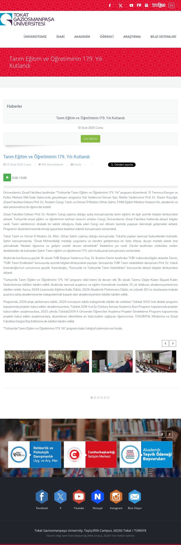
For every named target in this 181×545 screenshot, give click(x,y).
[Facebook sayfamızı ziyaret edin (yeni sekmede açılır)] (109, 5)
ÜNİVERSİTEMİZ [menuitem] (35, 36)
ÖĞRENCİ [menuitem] (107, 36)
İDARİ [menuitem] (60, 36)
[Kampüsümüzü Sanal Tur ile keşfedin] (158, 5)
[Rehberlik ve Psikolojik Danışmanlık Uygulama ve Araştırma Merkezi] (34, 454)
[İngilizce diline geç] (170, 5)
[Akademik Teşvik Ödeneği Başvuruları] (146, 454)
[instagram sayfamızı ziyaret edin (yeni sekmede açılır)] (146, 5)
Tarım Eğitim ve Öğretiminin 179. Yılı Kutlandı (90, 118)
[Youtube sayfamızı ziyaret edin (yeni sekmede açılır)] (131, 5)
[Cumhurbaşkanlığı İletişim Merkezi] (90, 454)
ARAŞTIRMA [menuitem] (132, 36)
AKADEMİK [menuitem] (82, 36)
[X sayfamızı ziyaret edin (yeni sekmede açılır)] (120, 5)
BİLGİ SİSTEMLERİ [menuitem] (163, 36)
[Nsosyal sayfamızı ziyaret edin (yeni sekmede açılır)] (139, 5)
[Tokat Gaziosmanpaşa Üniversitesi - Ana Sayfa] (27, 18)
